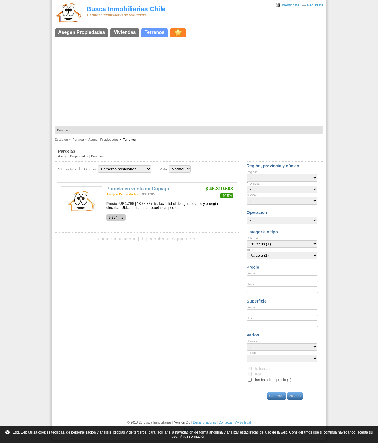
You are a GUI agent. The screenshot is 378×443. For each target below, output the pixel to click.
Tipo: (250, 249)
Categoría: (253, 238)
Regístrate (315, 5)
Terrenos (154, 32)
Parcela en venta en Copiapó (138, 188)
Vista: (164, 169)
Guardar (276, 396)
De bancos (261, 369)
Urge (257, 374)
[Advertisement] (189, 81)
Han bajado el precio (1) (272, 380)
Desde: (251, 273)
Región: (252, 172)
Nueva (295, 396)
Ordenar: (90, 169)
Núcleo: (252, 195)
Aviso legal (243, 422)
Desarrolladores (204, 422)
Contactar (226, 422)
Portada (78, 139)
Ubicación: (253, 341)
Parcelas (63, 130)
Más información (192, 436)
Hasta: (251, 284)
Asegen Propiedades (81, 32)
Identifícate (290, 5)
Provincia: (253, 183)
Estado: (252, 352)
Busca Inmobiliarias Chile (126, 9)
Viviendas (125, 32)
